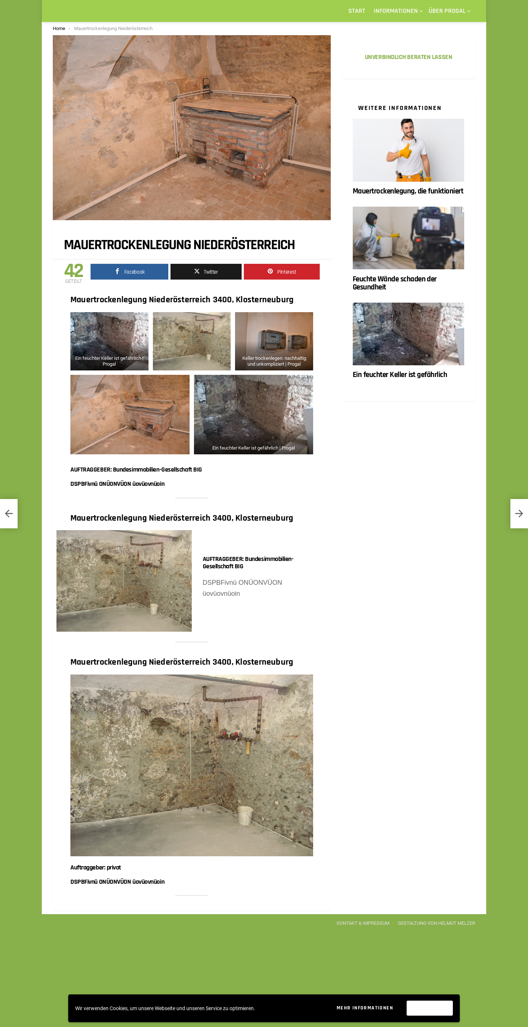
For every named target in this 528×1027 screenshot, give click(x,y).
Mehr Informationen (365, 1008)
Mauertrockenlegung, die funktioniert (408, 191)
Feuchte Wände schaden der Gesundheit (395, 283)
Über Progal (447, 11)
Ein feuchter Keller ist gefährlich (400, 375)
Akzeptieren (430, 1008)
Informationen (396, 11)
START (356, 11)
